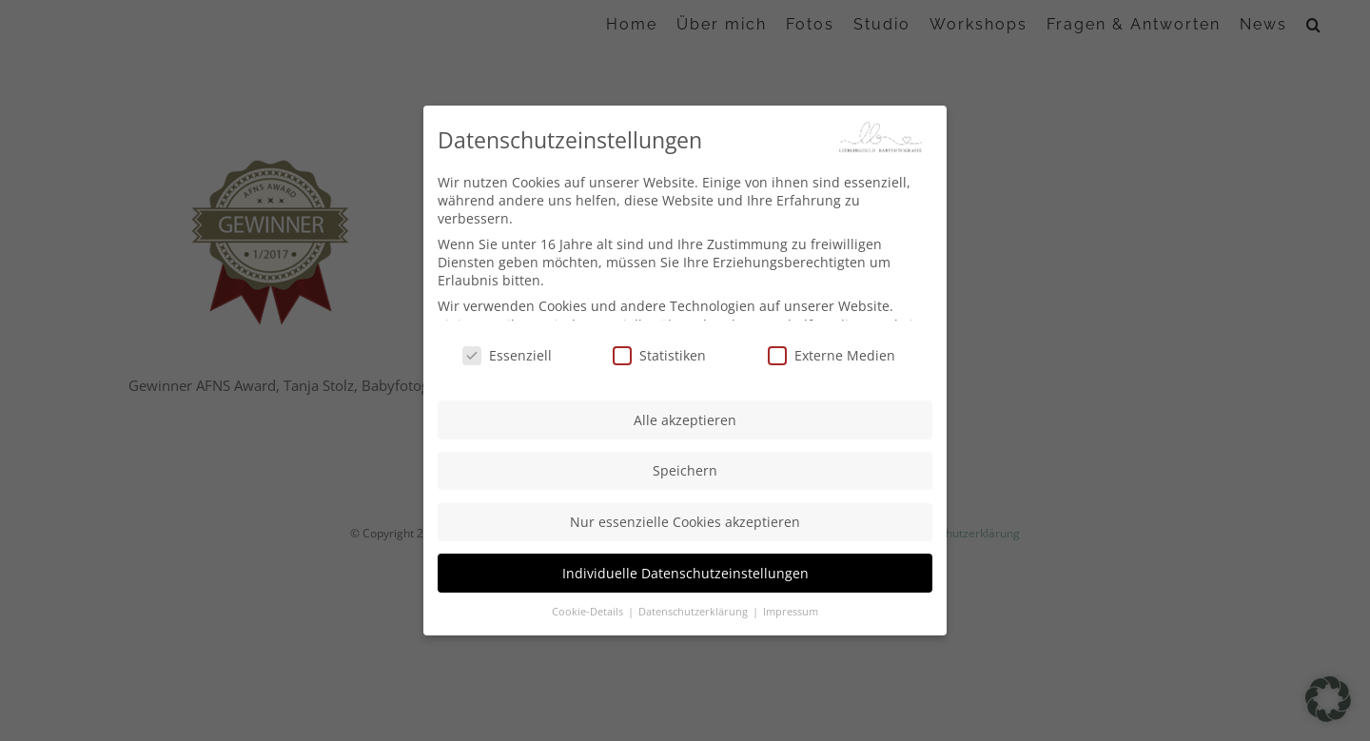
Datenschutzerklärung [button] (694, 610)
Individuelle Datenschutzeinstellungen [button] (685, 571)
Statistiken (659, 353)
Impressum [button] (790, 610)
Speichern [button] (685, 469)
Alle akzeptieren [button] (685, 418)
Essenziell (507, 353)
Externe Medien (831, 353)
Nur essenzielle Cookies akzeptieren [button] (685, 521)
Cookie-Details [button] (589, 610)
